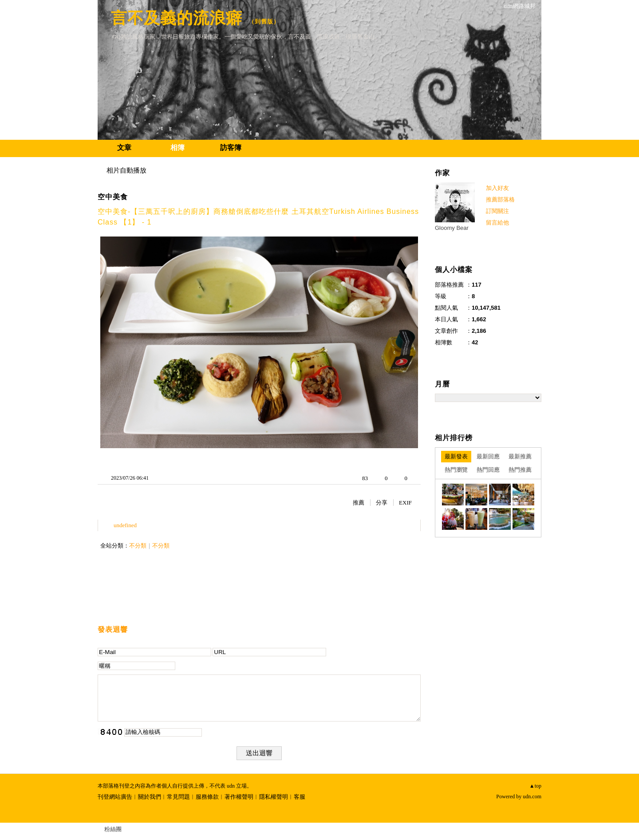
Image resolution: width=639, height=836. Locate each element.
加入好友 (497, 188)
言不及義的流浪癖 (176, 18)
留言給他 (497, 222)
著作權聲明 (239, 796)
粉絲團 (113, 829)
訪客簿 (230, 147)
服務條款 (207, 796)
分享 (381, 502)
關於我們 (149, 796)
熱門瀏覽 (456, 469)
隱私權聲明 (273, 796)
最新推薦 (520, 456)
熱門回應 (488, 469)
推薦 (358, 502)
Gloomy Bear (452, 228)
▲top (535, 786)
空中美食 (113, 197)
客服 (299, 796)
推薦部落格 (500, 199)
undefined (125, 525)
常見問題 (178, 796)
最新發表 (456, 456)
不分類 (137, 545)
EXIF (405, 502)
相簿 (177, 147)
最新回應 (488, 456)
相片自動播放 (126, 170)
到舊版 (264, 21)
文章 (124, 147)
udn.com (532, 796)
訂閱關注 (497, 211)
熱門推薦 (520, 469)
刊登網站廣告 (115, 796)
